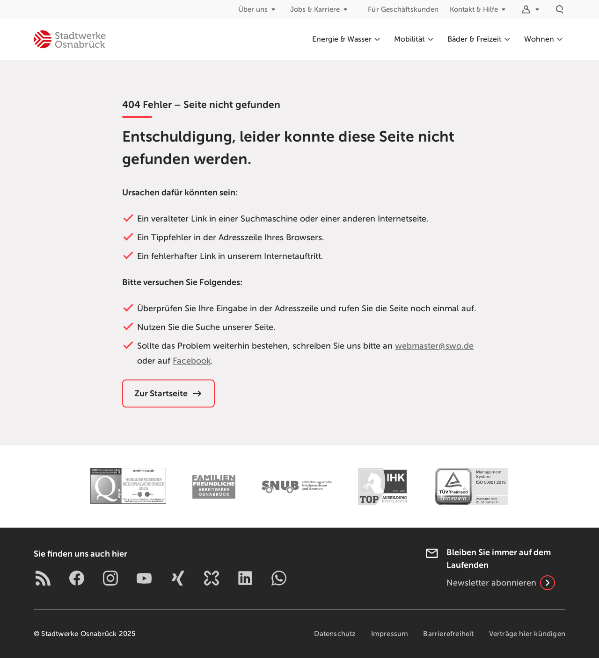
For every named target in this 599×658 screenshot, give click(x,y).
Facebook (192, 360)
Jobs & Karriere (320, 9)
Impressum (390, 633)
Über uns (258, 9)
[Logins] (531, 9)
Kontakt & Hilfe (479, 9)
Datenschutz (335, 633)
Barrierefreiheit (448, 633)
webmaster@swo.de (434, 345)
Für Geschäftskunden (403, 9)
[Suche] (559, 9)
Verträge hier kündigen (527, 633)
